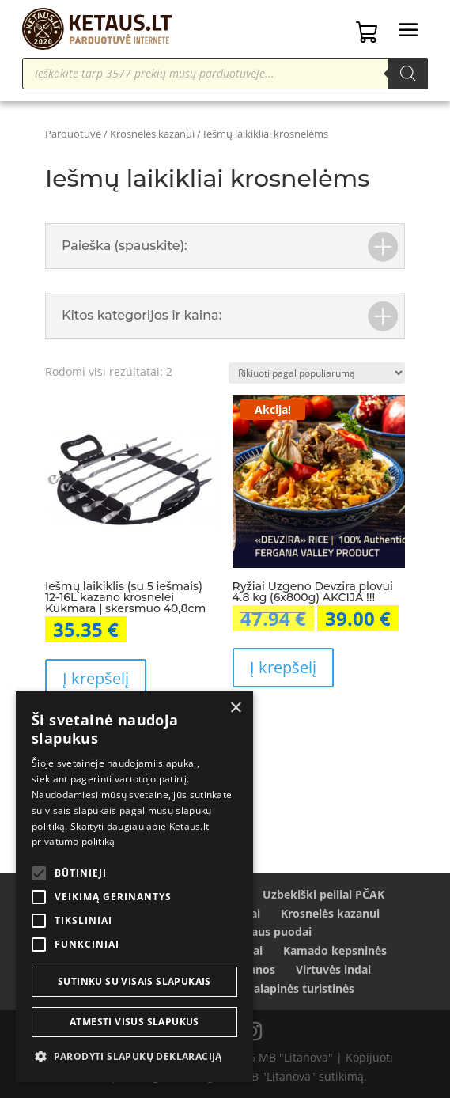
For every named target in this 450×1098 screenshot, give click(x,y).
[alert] (134, 886)
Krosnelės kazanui (152, 134)
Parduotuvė (73, 134)
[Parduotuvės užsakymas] (317, 373)
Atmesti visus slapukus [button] (134, 1021)
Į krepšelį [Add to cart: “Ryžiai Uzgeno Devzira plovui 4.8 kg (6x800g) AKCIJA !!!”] (283, 667)
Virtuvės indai (333, 969)
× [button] (235, 708)
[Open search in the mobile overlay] (224, 73)
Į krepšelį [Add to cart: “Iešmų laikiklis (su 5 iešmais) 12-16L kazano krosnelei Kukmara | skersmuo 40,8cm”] (95, 678)
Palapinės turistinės (300, 988)
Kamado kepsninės (335, 950)
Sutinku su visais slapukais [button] (134, 981)
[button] (134, 1056)
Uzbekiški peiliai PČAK (323, 894)
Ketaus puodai (272, 931)
